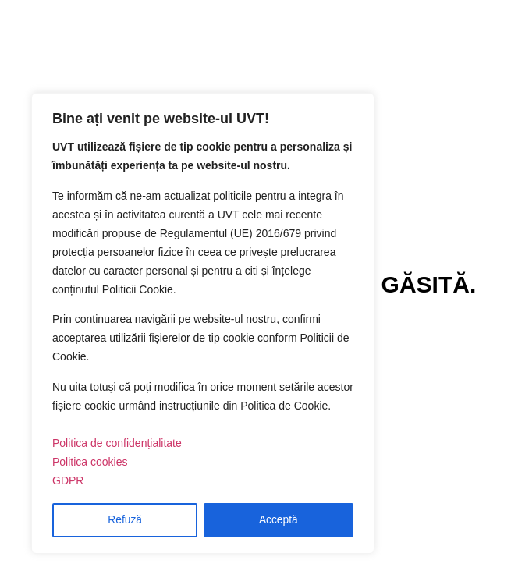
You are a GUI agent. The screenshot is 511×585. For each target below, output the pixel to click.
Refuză (125, 520)
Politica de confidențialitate (117, 444)
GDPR (67, 481)
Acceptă (279, 520)
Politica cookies (90, 462)
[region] (202, 324)
